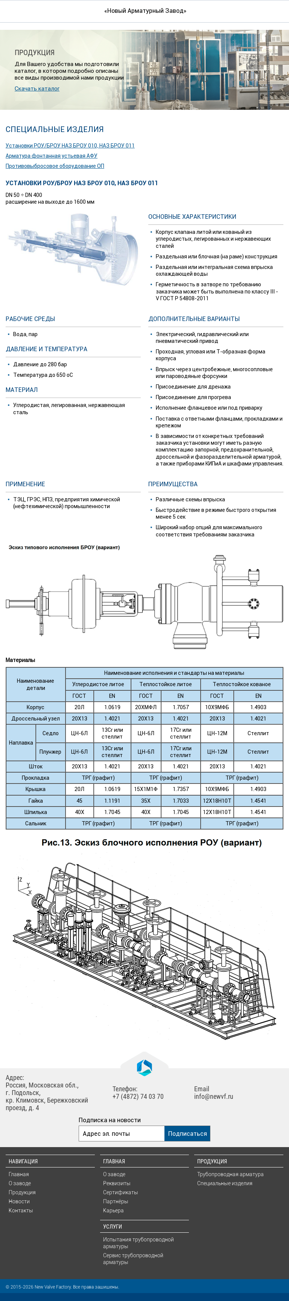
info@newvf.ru (213, 1096)
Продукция (22, 1192)
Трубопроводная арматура (230, 1174)
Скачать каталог (37, 88)
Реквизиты (117, 1183)
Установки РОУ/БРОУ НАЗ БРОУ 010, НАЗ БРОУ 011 (70, 145)
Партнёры (115, 1201)
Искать (276, 10)
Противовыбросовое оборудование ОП (55, 166)
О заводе (20, 1183)
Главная (19, 1174)
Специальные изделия (224, 1183)
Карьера (113, 1210)
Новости (19, 1201)
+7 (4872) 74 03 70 (138, 1096)
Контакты (21, 1210)
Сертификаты (120, 1192)
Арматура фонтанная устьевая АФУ (51, 155)
